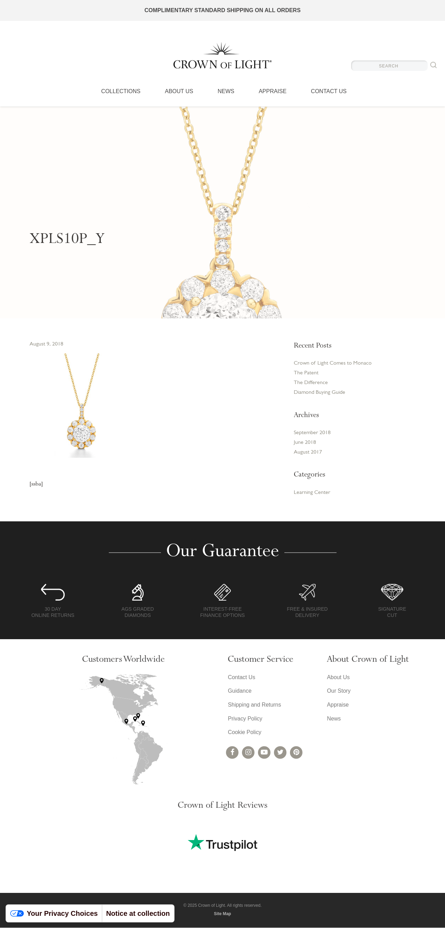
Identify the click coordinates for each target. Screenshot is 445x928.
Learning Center (312, 493)
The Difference (311, 383)
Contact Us (329, 92)
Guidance (240, 691)
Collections (120, 92)
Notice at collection (138, 913)
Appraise (272, 92)
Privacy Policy (245, 719)
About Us (179, 92)
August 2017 (308, 453)
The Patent (306, 373)
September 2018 (312, 433)
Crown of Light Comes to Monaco (333, 363)
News (226, 92)
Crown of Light (222, 55)
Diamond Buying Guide (319, 393)
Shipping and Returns (254, 705)
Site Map (222, 914)
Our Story (338, 691)
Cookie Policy (244, 733)
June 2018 (305, 443)
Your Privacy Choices (54, 913)
